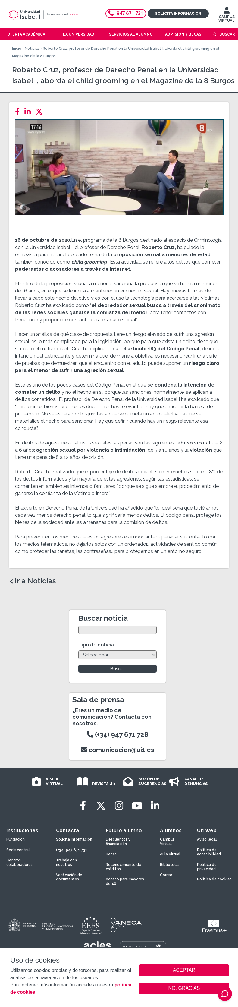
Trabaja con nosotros (66, 862)
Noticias (32, 48)
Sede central (18, 850)
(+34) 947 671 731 (71, 850)
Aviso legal (207, 839)
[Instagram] (119, 805)
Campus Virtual (167, 841)
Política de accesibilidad (209, 852)
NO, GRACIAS (184, 988)
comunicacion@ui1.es (117, 749)
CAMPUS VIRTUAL (226, 16)
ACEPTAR (184, 970)
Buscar (227, 34)
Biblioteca (169, 865)
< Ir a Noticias (32, 581)
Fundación (15, 839)
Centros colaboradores (19, 862)
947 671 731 (125, 13)
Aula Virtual (170, 854)
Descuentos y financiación (118, 841)
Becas (111, 854)
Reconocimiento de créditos (123, 867)
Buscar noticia (103, 618)
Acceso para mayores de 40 (125, 881)
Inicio (16, 48)
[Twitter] (41, 111)
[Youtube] (137, 805)
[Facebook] (19, 111)
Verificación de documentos (69, 877)
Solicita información (178, 13)
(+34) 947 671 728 (117, 734)
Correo (166, 875)
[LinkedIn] (29, 111)
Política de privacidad (207, 867)
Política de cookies (214, 879)
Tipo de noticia (96, 645)
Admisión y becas (183, 34)
